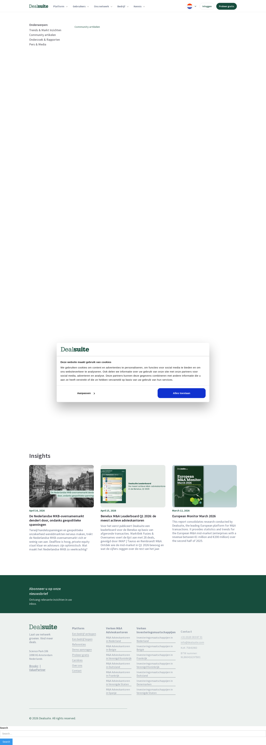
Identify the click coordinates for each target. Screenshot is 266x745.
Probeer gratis (226, 6)
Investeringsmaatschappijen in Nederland (155, 649)
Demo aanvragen (82, 659)
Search (4, 728)
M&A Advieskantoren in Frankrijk (118, 683)
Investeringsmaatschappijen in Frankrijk (155, 666)
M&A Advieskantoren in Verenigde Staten (118, 692)
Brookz (33, 673)
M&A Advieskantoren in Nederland (118, 649)
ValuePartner (37, 677)
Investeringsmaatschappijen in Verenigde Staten (155, 701)
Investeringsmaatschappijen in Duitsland (155, 683)
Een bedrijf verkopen (84, 643)
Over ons (77, 675)
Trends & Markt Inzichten (45, 37)
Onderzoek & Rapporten (44, 46)
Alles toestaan (181, 393)
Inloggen (207, 6)
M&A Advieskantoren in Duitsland (118, 675)
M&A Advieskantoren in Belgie (118, 657)
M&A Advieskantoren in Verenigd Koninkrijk (118, 666)
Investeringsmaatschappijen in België (155, 657)
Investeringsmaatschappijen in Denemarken (155, 692)
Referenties (79, 654)
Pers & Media (37, 51)
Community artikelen (42, 42)
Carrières (77, 670)
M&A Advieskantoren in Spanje (118, 701)
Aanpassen (86, 393)
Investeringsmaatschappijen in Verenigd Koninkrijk (155, 675)
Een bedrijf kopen (82, 649)
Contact (77, 680)
